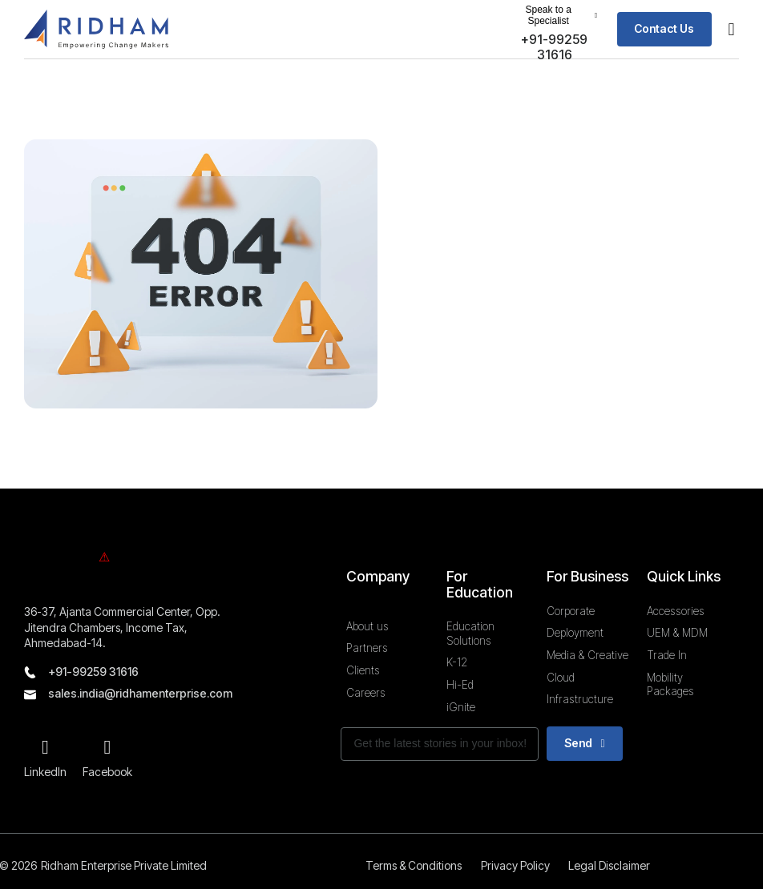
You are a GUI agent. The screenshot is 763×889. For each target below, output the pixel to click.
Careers (366, 692)
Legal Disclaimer (611, 864)
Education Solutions (470, 632)
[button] (553, 15)
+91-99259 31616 (93, 671)
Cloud (561, 676)
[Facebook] (107, 747)
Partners (367, 648)
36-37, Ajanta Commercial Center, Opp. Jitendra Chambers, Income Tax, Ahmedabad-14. (122, 626)
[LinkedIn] (45, 747)
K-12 (456, 662)
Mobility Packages (670, 684)
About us (367, 625)
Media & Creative (587, 654)
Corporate (571, 610)
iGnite (460, 706)
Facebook (107, 771)
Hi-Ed (460, 684)
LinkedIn (45, 771)
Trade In (667, 654)
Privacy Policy (515, 864)
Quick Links (684, 575)
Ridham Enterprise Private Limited (124, 864)
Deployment (575, 632)
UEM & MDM (677, 632)
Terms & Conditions (413, 864)
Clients (363, 669)
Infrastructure (580, 699)
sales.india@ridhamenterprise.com (140, 693)
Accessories (675, 610)
